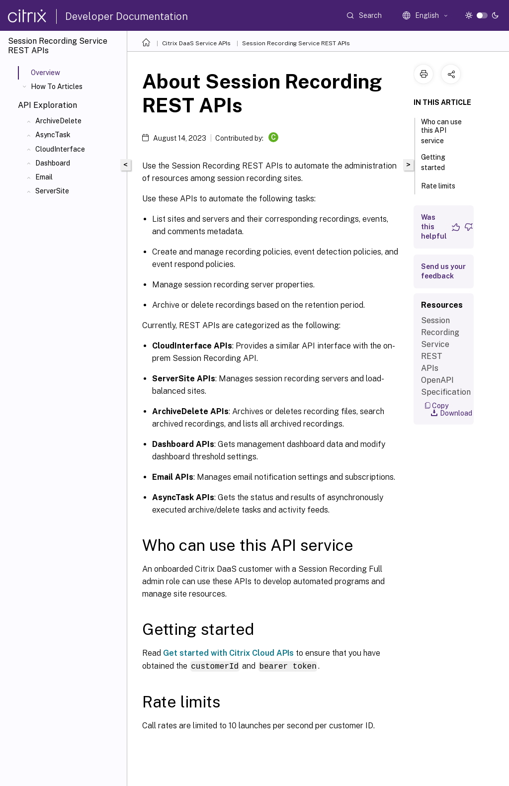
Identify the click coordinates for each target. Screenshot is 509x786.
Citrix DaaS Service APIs (196, 43)
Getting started (438, 162)
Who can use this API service (441, 131)
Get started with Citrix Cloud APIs (228, 653)
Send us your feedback (443, 271)
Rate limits (443, 185)
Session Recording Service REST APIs (296, 43)
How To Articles (57, 86)
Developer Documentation (126, 16)
